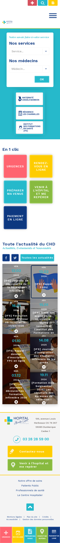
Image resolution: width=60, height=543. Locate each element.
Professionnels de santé (30, 490)
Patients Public (30, 485)
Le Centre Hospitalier (30, 495)
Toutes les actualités (37, 257)
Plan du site (32, 517)
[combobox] (29, 68)
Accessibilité (12, 519)
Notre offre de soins (30, 480)
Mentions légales (14, 517)
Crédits (45, 517)
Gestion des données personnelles (38, 519)
